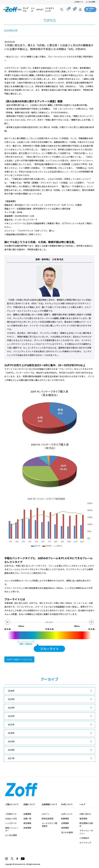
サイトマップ (85, 842)
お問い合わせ (85, 814)
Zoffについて (67, 814)
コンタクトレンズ (49, 9)
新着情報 (65, 818)
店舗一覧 (27, 818)
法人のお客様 (67, 832)
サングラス (25, 9)
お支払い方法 (11, 818)
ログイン (46, 814)
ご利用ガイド (78, 2)
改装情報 (27, 827)
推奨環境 (83, 818)
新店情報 (27, 823)
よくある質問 (90, 2)
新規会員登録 (47, 818)
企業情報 (65, 823)
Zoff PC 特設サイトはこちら (19, 659)
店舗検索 (27, 814)
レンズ (33, 9)
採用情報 (65, 827)
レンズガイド (11, 823)
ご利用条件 (84, 838)
